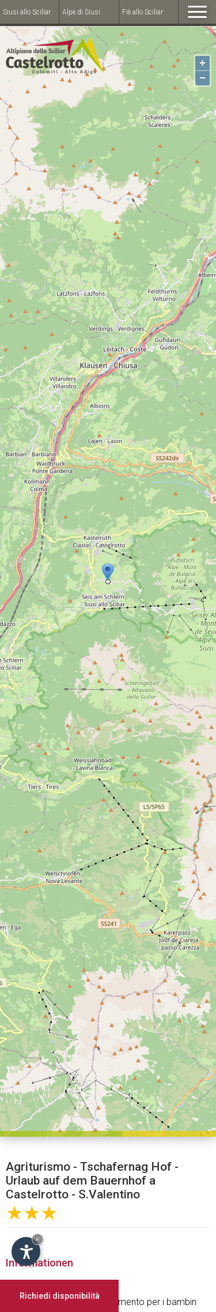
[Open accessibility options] (26, 1251)
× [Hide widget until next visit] (37, 1239)
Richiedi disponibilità (60, 1295)
